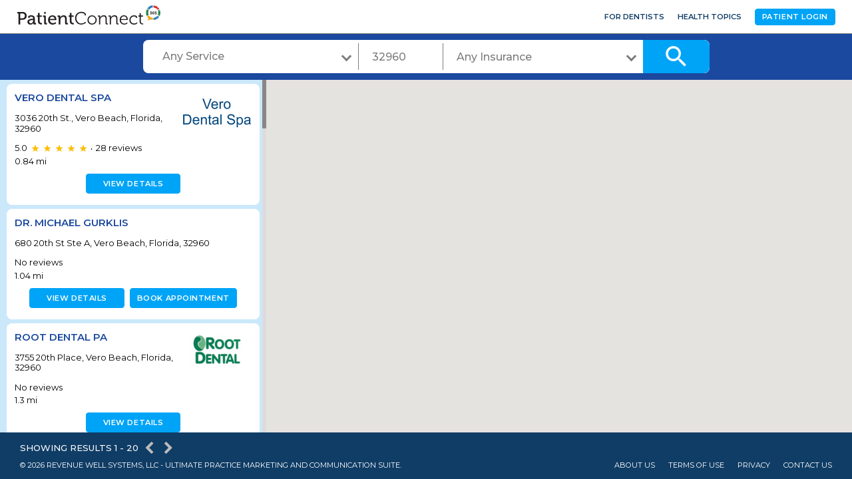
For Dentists (634, 16)
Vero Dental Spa (63, 97)
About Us (634, 465)
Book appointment (180, 298)
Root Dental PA (61, 337)
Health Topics (710, 16)
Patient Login (795, 16)
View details (131, 183)
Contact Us (807, 465)
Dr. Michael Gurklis (71, 222)
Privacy (754, 465)
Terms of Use (696, 465)
